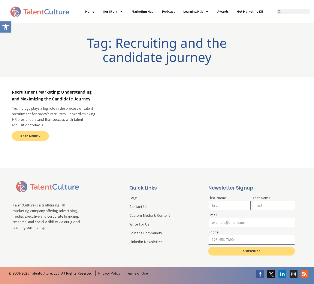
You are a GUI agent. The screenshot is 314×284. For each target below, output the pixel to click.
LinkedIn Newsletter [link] (145, 241)
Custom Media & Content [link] (149, 215)
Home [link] (89, 11)
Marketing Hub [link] (143, 11)
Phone (213, 232)
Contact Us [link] (138, 206)
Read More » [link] (30, 136)
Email (212, 214)
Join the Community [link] (145, 232)
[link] (5, 27)
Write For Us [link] (139, 224)
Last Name (261, 197)
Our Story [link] (113, 11)
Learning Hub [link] (196, 11)
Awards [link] (223, 11)
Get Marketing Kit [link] (250, 11)
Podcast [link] (168, 11)
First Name (217, 197)
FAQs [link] (133, 197)
